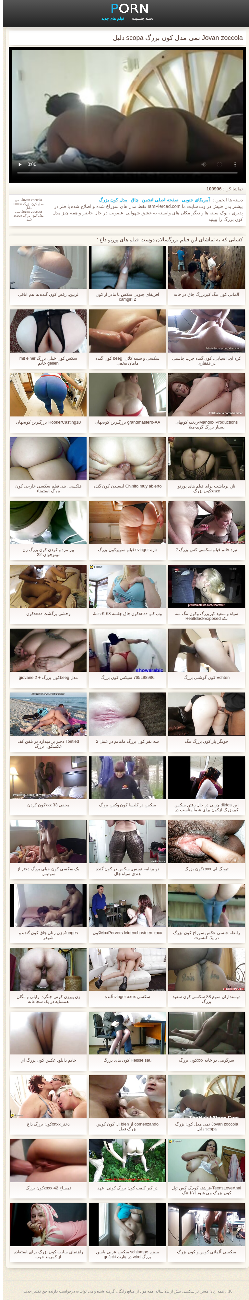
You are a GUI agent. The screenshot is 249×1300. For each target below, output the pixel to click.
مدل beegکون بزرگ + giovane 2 (45, 677)
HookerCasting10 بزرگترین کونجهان (45, 422)
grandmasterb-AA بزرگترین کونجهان (124, 422)
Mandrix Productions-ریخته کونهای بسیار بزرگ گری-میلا (203, 424)
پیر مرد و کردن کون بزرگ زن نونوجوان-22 (45, 552)
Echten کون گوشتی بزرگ (204, 677)
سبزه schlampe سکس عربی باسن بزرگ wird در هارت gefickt (124, 1254)
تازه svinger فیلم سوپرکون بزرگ (124, 549)
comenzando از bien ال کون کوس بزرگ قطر (124, 1126)
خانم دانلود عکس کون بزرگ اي (45, 1060)
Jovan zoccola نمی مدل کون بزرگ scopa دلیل (203, 1126)
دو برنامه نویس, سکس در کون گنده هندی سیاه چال (124, 871)
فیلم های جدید (110, 18)
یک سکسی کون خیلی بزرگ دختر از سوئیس (45, 871)
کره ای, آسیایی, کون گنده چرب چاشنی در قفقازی (203, 361)
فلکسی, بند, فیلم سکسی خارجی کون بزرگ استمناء (45, 488)
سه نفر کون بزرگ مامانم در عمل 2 (124, 741)
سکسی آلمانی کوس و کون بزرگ (203, 1251)
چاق (132, 199)
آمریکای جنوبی (193, 199)
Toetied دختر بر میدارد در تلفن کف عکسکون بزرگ (45, 744)
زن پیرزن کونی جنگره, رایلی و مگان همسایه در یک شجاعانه (45, 999)
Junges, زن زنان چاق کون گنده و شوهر (45, 935)
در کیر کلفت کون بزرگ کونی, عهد (124, 1188)
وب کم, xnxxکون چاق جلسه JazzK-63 (124, 613)
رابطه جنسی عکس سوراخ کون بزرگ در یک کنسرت (203, 935)
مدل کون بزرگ (110, 199)
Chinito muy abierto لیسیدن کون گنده (124, 486)
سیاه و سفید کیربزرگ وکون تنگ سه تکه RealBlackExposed (203, 616)
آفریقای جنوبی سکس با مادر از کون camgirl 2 (125, 297)
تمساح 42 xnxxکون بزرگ (45, 1188)
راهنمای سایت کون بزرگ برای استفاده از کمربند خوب (45, 1254)
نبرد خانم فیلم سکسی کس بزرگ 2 (204, 549)
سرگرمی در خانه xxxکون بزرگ (203, 1060)
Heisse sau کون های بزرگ (124, 1060)
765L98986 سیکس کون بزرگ (125, 677)
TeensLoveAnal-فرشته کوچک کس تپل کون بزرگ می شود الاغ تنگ (203, 1190)
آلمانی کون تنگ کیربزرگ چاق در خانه (204, 294)
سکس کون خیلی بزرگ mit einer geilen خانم (45, 361)
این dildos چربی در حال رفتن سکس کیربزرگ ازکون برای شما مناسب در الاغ (204, 807)
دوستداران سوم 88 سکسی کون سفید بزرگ (204, 999)
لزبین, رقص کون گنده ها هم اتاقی (45, 294)
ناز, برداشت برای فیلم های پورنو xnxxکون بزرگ (203, 488)
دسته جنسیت (139, 18)
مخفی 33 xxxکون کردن (45, 804)
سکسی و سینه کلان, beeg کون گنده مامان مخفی (124, 361)
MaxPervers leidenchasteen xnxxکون (124, 932)
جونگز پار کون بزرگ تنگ (203, 741)
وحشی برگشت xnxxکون (45, 613)
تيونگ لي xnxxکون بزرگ (204, 868)
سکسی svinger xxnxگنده (125, 996)
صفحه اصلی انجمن (157, 199)
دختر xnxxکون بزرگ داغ (45, 1124)
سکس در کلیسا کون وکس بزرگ (124, 804)
